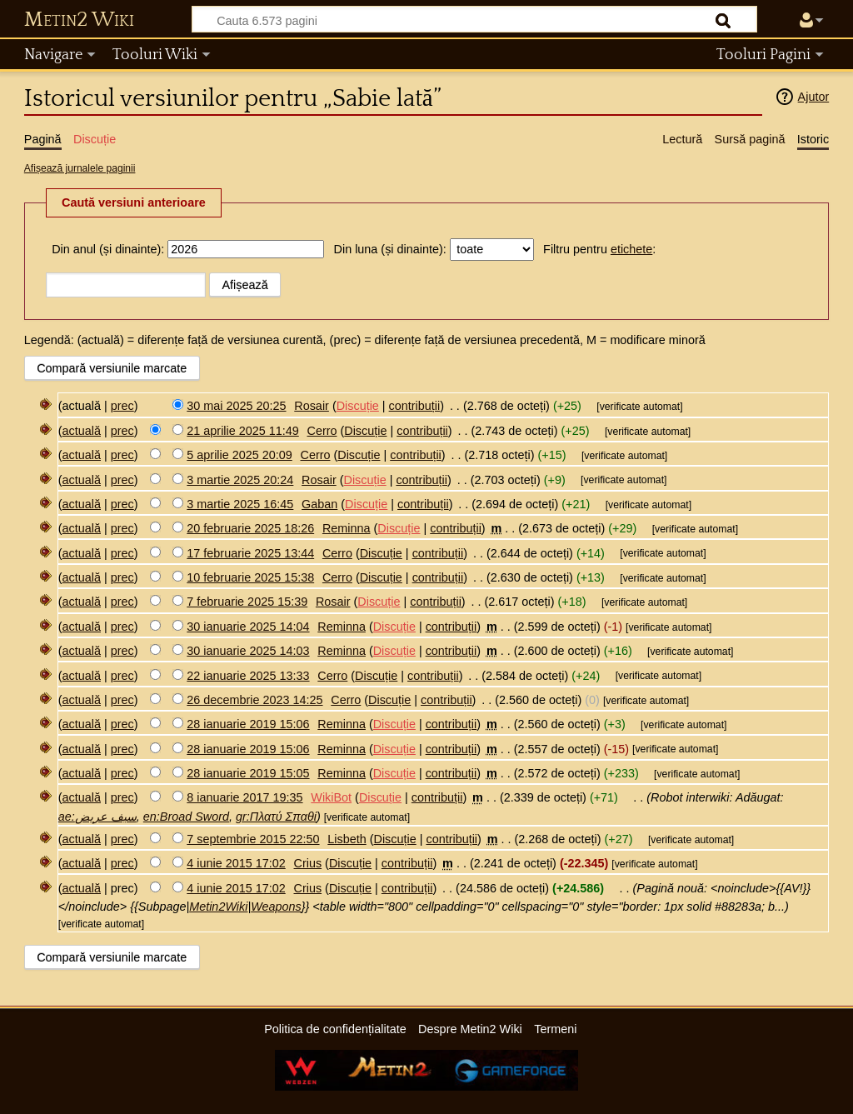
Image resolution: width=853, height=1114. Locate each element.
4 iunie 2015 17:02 (236, 863)
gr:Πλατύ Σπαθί (276, 816)
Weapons (276, 906)
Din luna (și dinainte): (390, 249)
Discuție (358, 405)
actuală (81, 430)
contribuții (415, 405)
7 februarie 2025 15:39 (247, 601)
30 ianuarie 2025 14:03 (248, 650)
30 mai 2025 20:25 (236, 405)
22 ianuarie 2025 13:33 (248, 675)
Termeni (555, 1029)
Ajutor (814, 96)
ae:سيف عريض (97, 816)
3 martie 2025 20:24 (240, 480)
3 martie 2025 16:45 (240, 504)
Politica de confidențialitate (335, 1029)
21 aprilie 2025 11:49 (242, 430)
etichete (631, 249)
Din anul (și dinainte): (108, 249)
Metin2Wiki (218, 906)
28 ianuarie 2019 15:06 (248, 724)
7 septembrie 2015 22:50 (253, 839)
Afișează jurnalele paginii (80, 168)
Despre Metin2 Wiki (470, 1029)
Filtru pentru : (599, 249)
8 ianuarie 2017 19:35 (244, 797)
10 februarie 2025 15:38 (250, 577)
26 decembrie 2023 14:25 (254, 700)
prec (122, 405)
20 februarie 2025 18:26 (250, 528)
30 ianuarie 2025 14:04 (248, 626)
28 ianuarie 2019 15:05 (248, 773)
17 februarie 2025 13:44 (250, 553)
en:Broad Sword (186, 816)
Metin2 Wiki (79, 20)
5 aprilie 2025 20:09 (239, 455)
